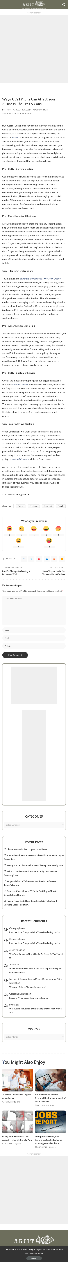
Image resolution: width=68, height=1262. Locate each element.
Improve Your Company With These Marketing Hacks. (34, 932)
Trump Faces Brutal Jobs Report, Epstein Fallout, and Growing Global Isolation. (48, 1140)
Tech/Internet (27, 114)
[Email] (62, 559)
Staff (8, 110)
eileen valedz (15, 949)
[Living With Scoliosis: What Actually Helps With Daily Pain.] (17, 1122)
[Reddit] (54, 559)
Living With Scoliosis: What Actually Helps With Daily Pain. (35, 865)
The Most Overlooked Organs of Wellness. (27, 849)
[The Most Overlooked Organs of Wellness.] (17, 1080)
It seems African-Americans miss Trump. (28, 998)
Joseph (12, 964)
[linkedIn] (47, 559)
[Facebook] (24, 559)
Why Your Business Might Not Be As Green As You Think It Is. (36, 956)
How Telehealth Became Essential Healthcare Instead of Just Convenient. (50, 1098)
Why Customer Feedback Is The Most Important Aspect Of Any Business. (35, 970)
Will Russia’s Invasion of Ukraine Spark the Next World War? (35, 1010)
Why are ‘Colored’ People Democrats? (27, 987)
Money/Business (11, 114)
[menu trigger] (6, 4)
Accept (34, 1258)
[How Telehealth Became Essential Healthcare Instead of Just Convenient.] (50, 1080)
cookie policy (37, 1253)
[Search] (64, 4)
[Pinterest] (39, 559)
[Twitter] (31, 559)
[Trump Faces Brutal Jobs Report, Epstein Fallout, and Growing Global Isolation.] (50, 1122)
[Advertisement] (34, 49)
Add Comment (40, 110)
